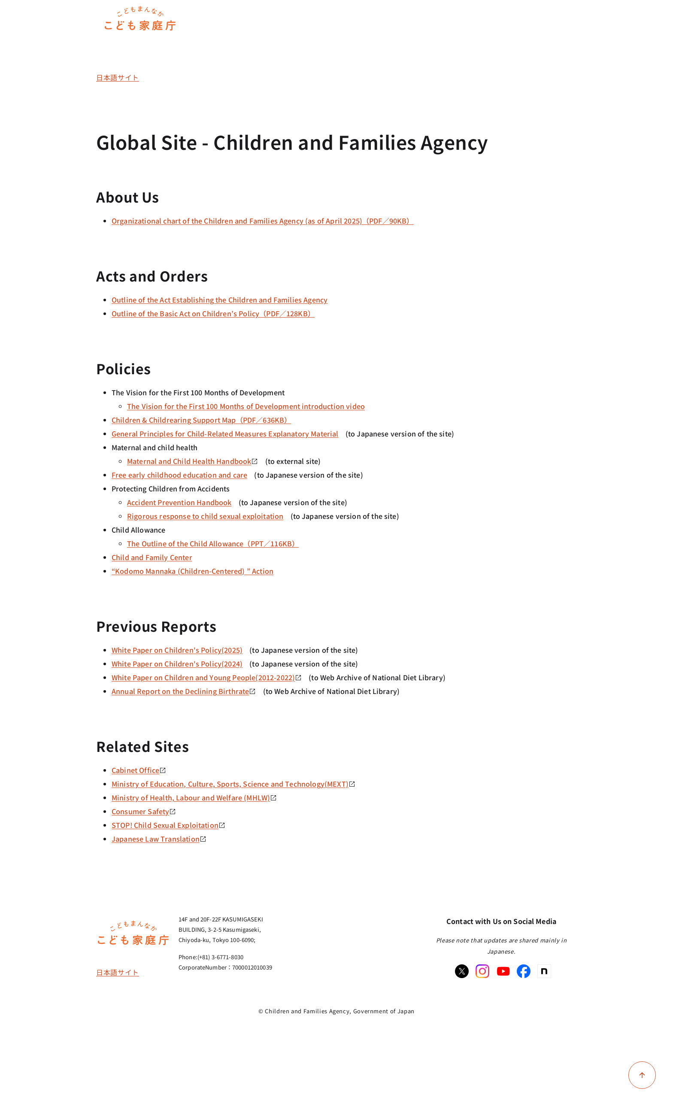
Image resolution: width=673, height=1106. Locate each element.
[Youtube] (503, 971)
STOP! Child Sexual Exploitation (168, 825)
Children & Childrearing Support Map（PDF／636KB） (201, 420)
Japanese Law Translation (159, 838)
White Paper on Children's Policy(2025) (177, 650)
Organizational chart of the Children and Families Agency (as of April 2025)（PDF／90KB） (263, 220)
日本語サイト (117, 77)
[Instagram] (482, 971)
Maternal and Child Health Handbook (192, 461)
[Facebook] (524, 971)
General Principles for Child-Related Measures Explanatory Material (225, 433)
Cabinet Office (139, 770)
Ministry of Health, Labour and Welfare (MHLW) (194, 797)
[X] (462, 971)
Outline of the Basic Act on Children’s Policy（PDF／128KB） (213, 313)
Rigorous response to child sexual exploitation (205, 516)
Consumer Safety (144, 811)
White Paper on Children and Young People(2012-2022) (207, 677)
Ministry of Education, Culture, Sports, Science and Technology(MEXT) (233, 784)
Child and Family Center (152, 557)
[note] (544, 971)
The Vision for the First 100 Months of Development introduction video (246, 406)
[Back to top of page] (642, 1075)
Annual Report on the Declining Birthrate (184, 691)
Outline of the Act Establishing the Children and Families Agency (219, 299)
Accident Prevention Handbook (179, 502)
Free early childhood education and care (179, 475)
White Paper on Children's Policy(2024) (177, 663)
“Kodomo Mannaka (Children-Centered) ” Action (192, 571)
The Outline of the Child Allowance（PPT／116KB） (213, 543)
